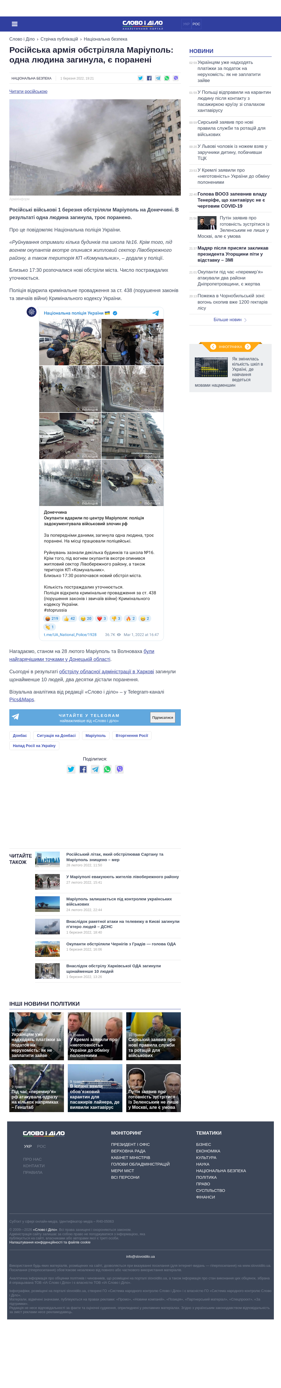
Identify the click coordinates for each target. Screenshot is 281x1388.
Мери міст (122, 1239)
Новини (201, 120)
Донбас (20, 735)
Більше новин (229, 388)
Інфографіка (230, 580)
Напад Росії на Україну (34, 746)
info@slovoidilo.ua (140, 1325)
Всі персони (125, 1245)
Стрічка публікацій (59, 39)
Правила (32, 1241)
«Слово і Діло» (45, 1298)
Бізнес (203, 1213)
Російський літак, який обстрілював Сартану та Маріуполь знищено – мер (117, 928)
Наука (202, 1232)
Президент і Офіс (130, 1213)
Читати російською (28, 91)
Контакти (33, 1234)
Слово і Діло (22, 39)
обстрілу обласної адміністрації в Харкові (106, 671)
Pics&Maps (21, 699)
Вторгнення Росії (132, 735)
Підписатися (162, 718)
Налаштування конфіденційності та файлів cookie (50, 1311)
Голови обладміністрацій (140, 1232)
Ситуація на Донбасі (56, 735)
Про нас (32, 1227)
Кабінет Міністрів (130, 1226)
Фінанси (205, 1265)
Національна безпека (105, 39)
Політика (206, 1245)
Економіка (208, 1219)
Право (203, 1252)
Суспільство (210, 1259)
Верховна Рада (128, 1219)
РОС (196, 24)
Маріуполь (96, 735)
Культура (206, 1226)
